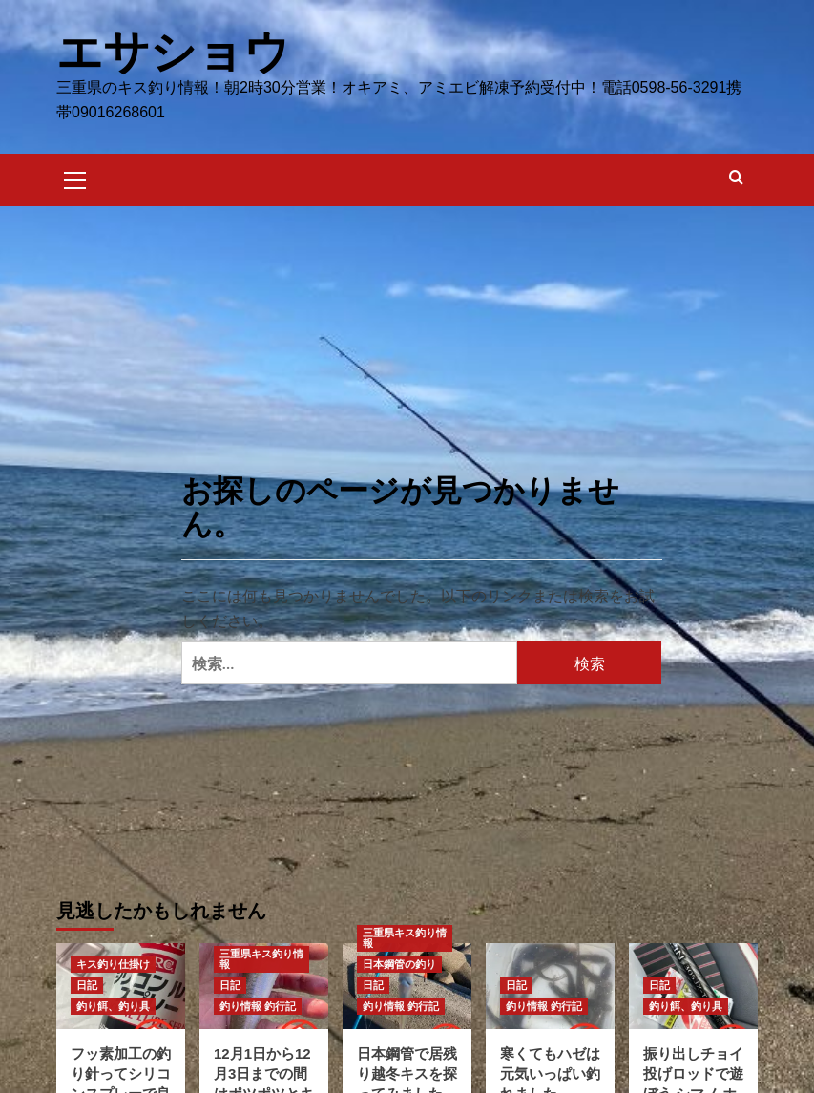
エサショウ (173, 51)
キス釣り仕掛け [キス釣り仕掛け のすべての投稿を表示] (113, 963)
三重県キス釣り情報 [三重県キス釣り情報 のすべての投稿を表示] (261, 958)
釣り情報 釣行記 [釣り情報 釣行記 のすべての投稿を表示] (257, 1005)
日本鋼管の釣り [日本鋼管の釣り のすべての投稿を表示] (399, 963)
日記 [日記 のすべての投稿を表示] (86, 984)
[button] (75, 176)
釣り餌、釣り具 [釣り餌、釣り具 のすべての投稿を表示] (113, 1005)
